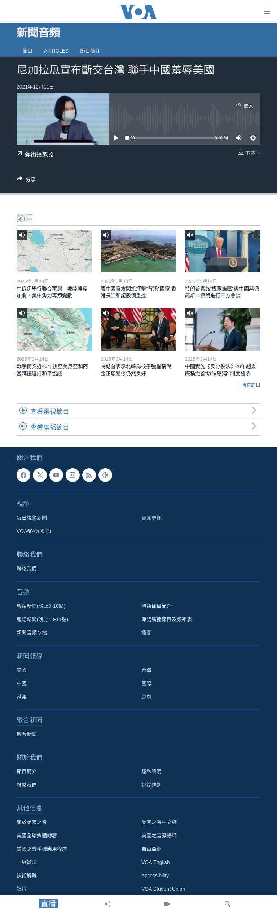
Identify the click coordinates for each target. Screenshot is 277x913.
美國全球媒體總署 (37, 836)
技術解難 (27, 875)
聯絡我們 (27, 568)
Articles (56, 51)
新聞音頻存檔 (32, 633)
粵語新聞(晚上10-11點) (42, 619)
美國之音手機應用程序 (42, 849)
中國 (22, 683)
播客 (146, 633)
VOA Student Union (163, 889)
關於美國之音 (32, 822)
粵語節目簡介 (156, 606)
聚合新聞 (27, 734)
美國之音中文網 (159, 822)
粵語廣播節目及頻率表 (166, 619)
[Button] (26, 180)
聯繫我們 (27, 785)
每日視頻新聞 (32, 518)
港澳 (22, 697)
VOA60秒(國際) (34, 531)
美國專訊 (151, 518)
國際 (146, 683)
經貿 (146, 697)
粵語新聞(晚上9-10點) (41, 606)
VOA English (155, 862)
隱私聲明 (151, 771)
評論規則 (151, 785)
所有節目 (251, 385)
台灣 (146, 670)
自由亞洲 (151, 849)
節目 (27, 51)
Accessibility (155, 875)
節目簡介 (90, 51)
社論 (22, 889)
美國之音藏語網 (159, 836)
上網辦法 (27, 862)
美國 (22, 670)
